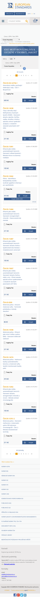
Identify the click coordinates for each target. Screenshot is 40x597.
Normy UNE (5, 494)
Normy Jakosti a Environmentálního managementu (18, 517)
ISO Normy (18, 552)
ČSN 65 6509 (12, 306)
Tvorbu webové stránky (17, 590)
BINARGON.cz (31, 590)
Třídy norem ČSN (8, 42)
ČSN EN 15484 (12, 214)
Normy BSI (4, 471)
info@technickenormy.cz (8, 574)
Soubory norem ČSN (8, 530)
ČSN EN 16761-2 (12, 425)
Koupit (31, 100)
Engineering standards (7, 552)
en (34, 13)
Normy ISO (4, 489)
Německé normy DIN (8, 476)
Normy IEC (4, 480)
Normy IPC (4, 485)
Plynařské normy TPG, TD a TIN (11, 521)
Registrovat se (20, 13)
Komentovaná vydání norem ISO (12, 498)
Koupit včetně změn (17, 199)
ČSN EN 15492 (11, 393)
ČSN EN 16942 (12, 180)
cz (32, 13)
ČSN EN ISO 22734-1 (12, 86)
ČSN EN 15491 (12, 152)
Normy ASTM (5, 466)
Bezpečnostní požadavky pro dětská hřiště (15, 539)
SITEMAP (7, 590)
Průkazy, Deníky (6, 535)
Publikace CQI (6, 508)
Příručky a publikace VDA (9, 512)
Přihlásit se (9, 13)
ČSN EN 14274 (12, 362)
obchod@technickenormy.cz (9, 576)
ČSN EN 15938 (12, 334)
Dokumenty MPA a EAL (8, 526)
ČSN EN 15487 (12, 244)
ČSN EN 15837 (12, 276)
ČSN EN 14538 (11, 118)
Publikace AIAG (6, 503)
